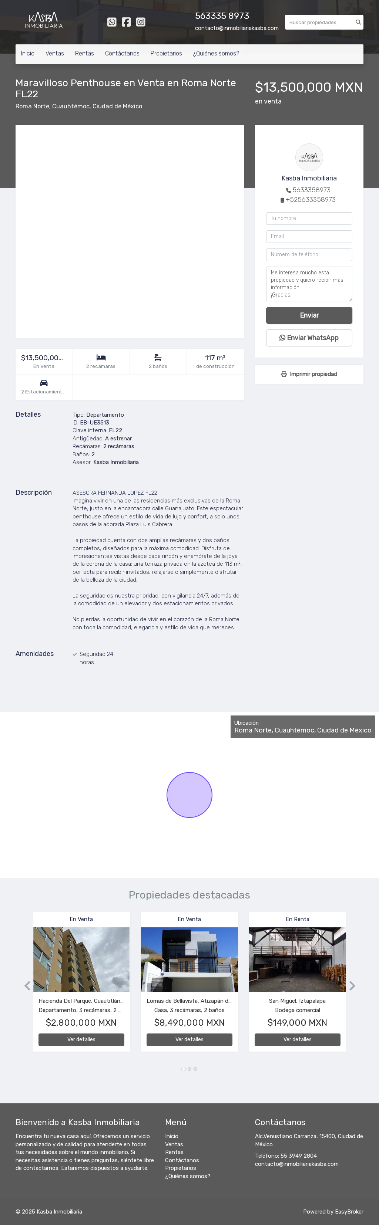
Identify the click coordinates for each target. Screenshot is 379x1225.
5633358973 (311, 190)
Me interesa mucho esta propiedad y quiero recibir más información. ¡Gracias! (309, 284)
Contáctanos (122, 53)
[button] (24, 985)
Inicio (27, 53)
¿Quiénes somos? (216, 53)
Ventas (55, 53)
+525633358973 (311, 200)
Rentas (84, 53)
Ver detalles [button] (81, 1039)
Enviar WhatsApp (309, 338)
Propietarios (166, 53)
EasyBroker (349, 1211)
